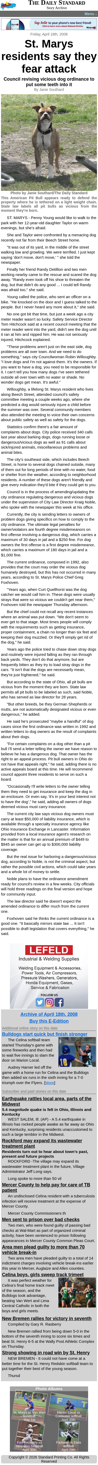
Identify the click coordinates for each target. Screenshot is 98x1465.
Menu (91, 14)
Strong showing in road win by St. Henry (46, 1352)
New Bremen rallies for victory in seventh (46, 1318)
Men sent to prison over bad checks (41, 1219)
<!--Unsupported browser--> (49, 1419)
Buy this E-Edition (49, 1021)
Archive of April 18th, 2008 (48, 1014)
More (49, 1082)
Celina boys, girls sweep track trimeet (43, 1274)
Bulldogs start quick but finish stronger (45, 1034)
